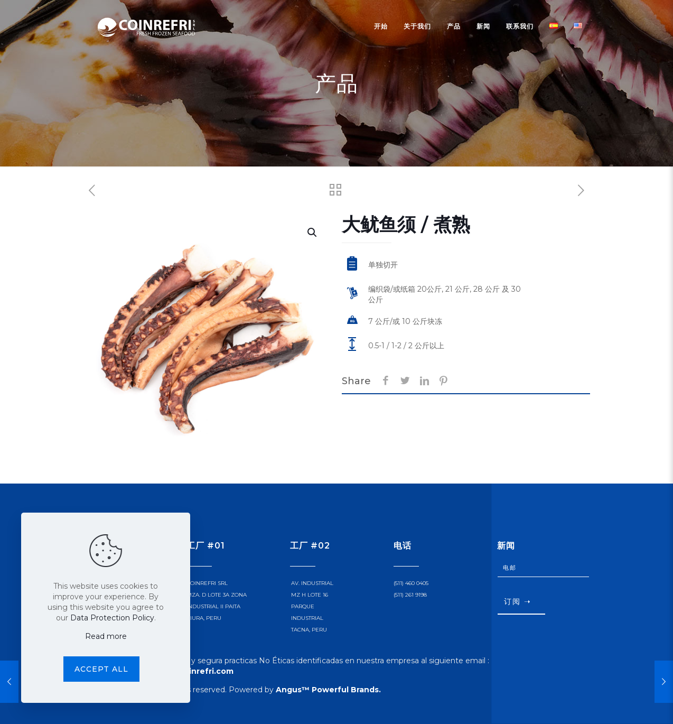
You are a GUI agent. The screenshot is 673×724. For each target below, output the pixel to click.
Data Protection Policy (112, 618)
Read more (106, 636)
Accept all (101, 669)
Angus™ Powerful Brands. (328, 689)
